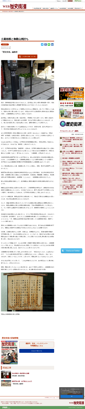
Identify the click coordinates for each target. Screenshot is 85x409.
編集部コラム (54, 8)
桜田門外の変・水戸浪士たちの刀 (22, 381)
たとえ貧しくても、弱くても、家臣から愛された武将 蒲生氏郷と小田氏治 (72, 146)
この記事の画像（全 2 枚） (29, 56)
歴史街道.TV (78, 8)
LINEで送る (49, 44)
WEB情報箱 (63, 8)
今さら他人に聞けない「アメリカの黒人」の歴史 (72, 169)
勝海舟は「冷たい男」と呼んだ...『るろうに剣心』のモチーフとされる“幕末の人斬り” (72, 180)
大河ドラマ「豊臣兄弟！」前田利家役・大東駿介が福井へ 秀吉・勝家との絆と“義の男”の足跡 (72, 187)
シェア (45, 44)
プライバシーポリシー (66, 393)
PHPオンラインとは (50, 397)
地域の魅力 (46, 8)
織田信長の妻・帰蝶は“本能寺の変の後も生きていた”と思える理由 (72, 174)
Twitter (42, 44)
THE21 (64, 1)
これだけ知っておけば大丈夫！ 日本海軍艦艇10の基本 (72, 192)
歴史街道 (70, 1)
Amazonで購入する (36, 351)
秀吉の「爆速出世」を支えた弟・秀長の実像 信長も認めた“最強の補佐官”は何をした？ (72, 163)
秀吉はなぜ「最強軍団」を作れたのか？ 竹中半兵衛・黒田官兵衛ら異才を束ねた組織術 (72, 139)
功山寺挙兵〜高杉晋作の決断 (20, 373)
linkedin (52, 44)
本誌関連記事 (37, 8)
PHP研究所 (77, 1)
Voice (58, 1)
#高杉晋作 (5, 44)
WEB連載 (70, 8)
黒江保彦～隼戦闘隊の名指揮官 (71, 158)
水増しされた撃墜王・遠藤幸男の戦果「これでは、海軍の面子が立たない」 (72, 153)
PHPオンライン (7, 1)
